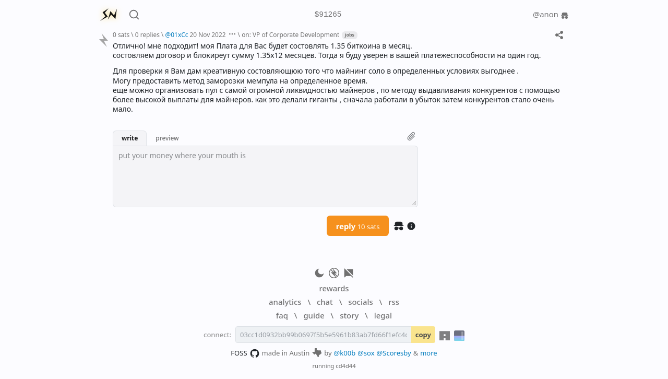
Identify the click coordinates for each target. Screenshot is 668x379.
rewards (334, 288)
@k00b (345, 353)
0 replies (147, 34)
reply (358, 226)
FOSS (245, 353)
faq (282, 315)
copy (423, 334)
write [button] (130, 138)
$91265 (328, 15)
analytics (285, 302)
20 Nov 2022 (208, 34)
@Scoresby (394, 353)
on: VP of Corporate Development (290, 34)
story (349, 315)
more (428, 353)
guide (313, 315)
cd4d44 (345, 366)
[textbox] (265, 176)
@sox (365, 353)
